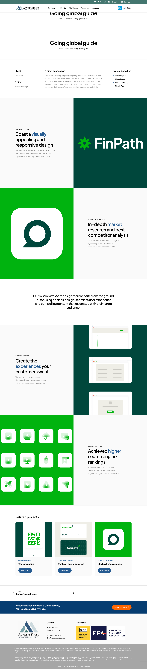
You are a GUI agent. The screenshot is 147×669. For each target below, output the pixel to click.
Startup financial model (110, 564)
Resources (85, 8)
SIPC (79, 657)
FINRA (75, 657)
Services (52, 8)
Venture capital (26, 564)
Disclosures (126, 2)
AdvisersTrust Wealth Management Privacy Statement (73, 666)
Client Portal (113, 2)
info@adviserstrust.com (57, 638)
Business (21, 561)
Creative (29, 561)
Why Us (63, 8)
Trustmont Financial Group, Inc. (57, 657)
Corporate (62, 561)
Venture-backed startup (71, 564)
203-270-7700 (100, 2)
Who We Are (73, 8)
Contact (95, 8)
